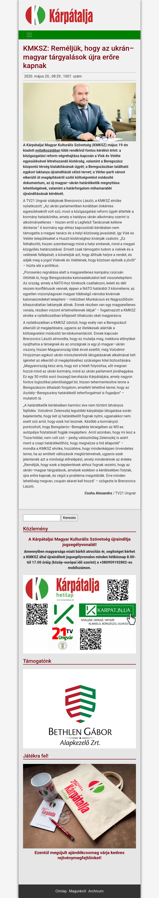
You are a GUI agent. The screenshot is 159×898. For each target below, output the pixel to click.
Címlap (61, 891)
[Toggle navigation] (29, 34)
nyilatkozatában (47, 150)
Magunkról (77, 891)
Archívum (95, 891)
